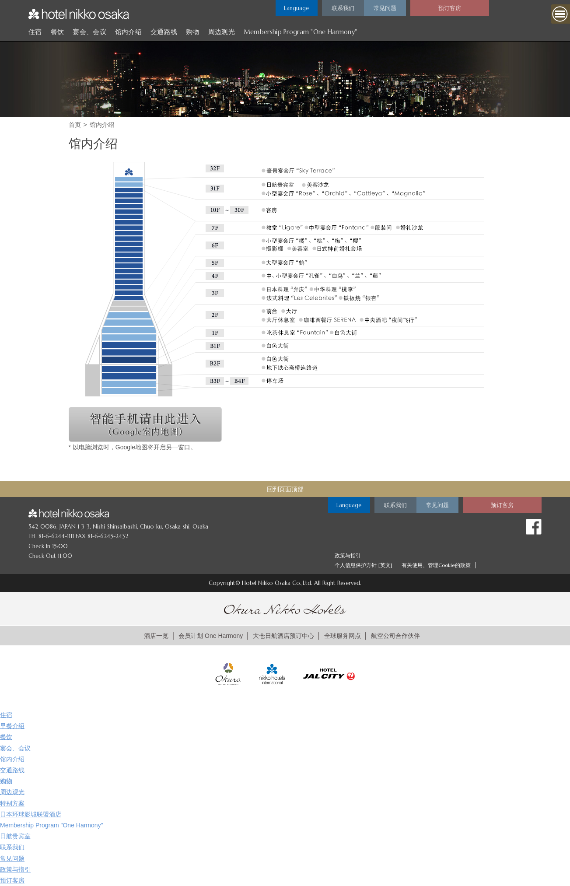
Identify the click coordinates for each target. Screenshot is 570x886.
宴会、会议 (89, 32)
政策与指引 (348, 555)
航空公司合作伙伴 (395, 635)
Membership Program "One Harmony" (300, 32)
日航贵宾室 (15, 836)
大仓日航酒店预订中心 (283, 635)
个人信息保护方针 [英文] (363, 565)
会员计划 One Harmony (210, 635)
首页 (75, 124)
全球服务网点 (342, 635)
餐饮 (57, 32)
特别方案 (12, 803)
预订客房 (12, 880)
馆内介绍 (128, 32)
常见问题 (12, 858)
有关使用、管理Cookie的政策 (436, 565)
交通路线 (163, 32)
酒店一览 (156, 635)
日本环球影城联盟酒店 (30, 814)
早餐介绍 (12, 725)
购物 (192, 32)
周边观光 (221, 32)
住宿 (35, 32)
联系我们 (12, 847)
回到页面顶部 (285, 489)
